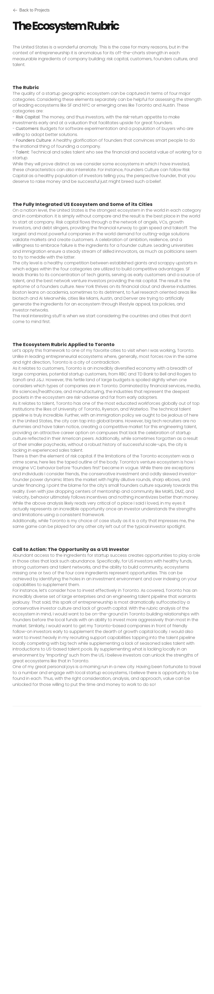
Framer (154, 967)
